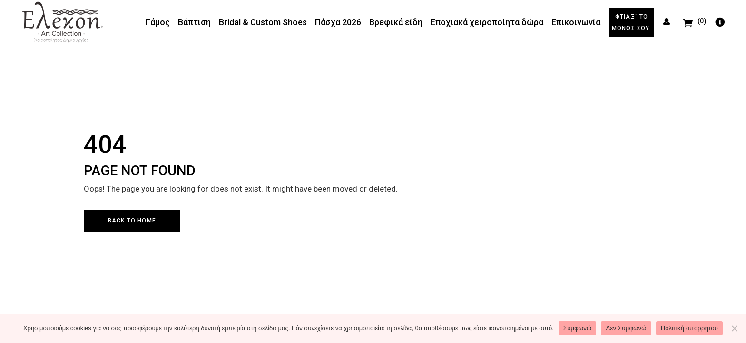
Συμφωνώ (577, 328)
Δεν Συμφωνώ (626, 328)
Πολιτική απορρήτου (689, 328)
